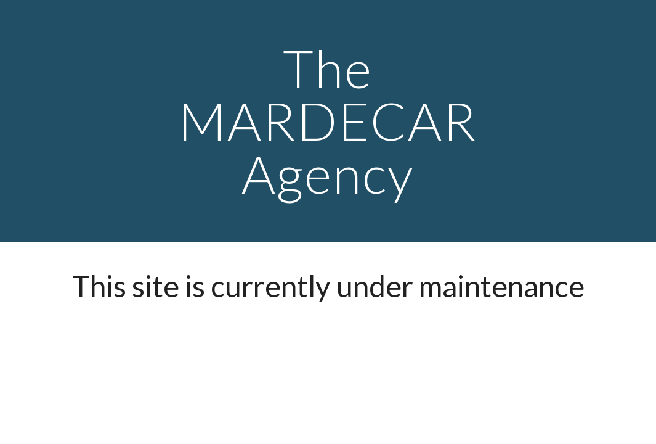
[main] (328, 121)
